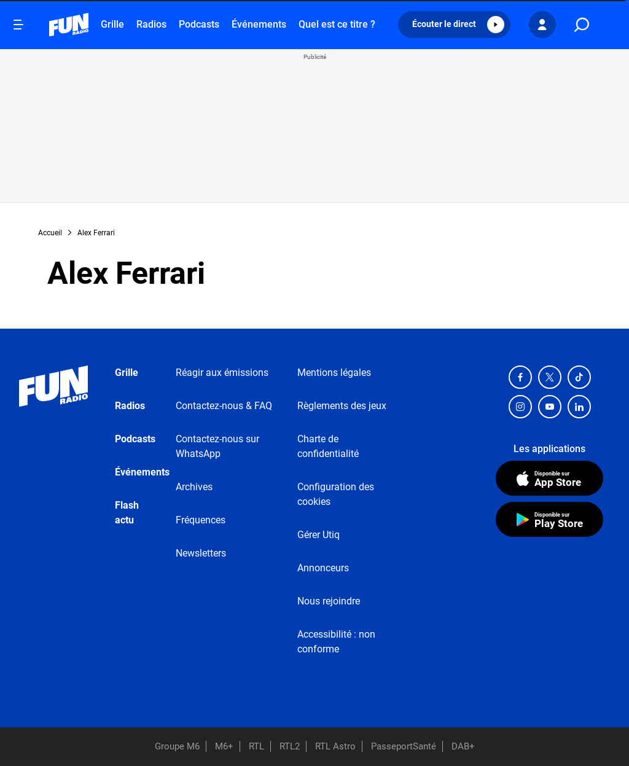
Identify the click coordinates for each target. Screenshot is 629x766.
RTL (256, 746)
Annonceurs (323, 568)
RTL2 (289, 746)
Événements (259, 24)
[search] (581, 25)
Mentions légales (334, 372)
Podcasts (199, 24)
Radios (151, 24)
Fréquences (200, 520)
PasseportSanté (403, 746)
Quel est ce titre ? (337, 24)
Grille (112, 24)
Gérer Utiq (318, 535)
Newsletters (201, 553)
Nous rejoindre (328, 601)
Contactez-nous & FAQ (224, 406)
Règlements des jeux (341, 406)
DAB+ (463, 746)
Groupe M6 (177, 746)
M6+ (224, 746)
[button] (454, 24)
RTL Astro (335, 746)
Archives (194, 487)
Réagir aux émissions (222, 372)
